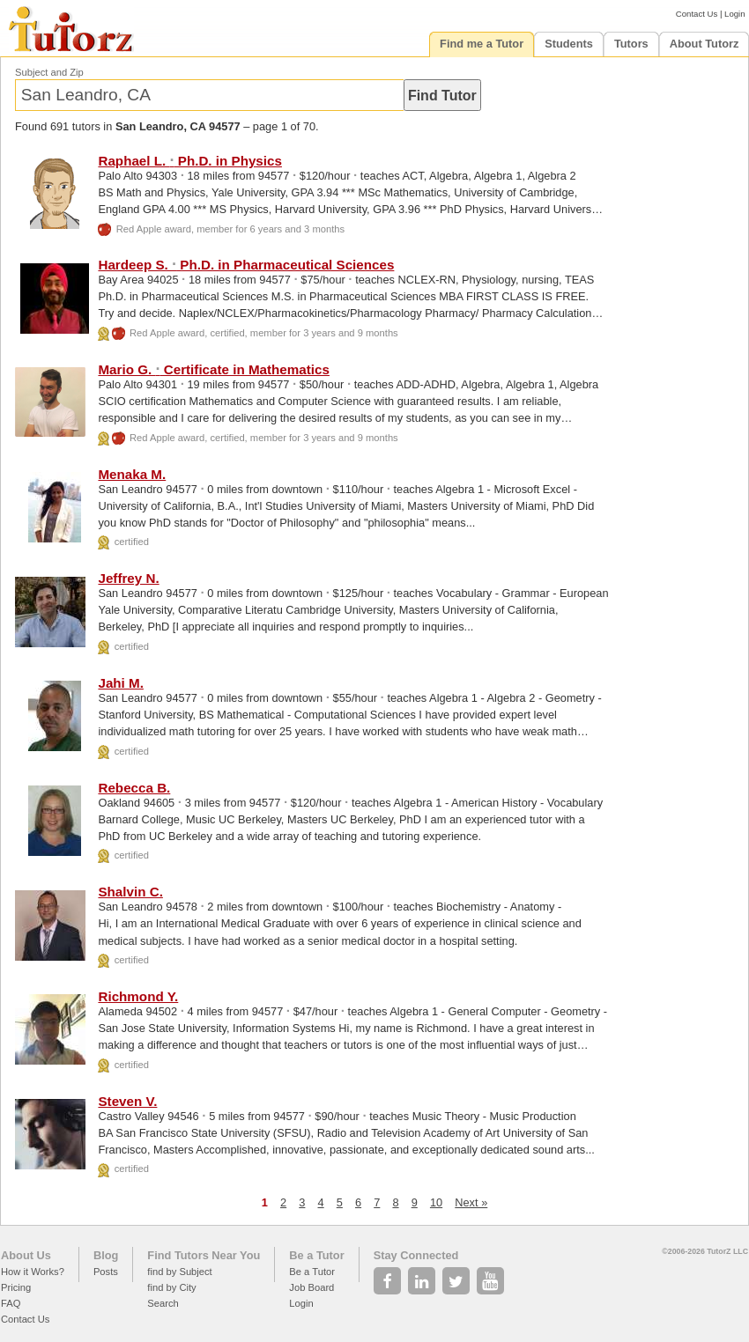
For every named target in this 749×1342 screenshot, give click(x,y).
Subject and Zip (49, 72)
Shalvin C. (130, 891)
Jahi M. (120, 682)
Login (734, 13)
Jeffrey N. (128, 578)
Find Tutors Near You (203, 1255)
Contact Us (696, 13)
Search (162, 1303)
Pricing (16, 1287)
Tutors (631, 43)
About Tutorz (704, 43)
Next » (471, 1202)
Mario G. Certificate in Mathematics (214, 369)
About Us (26, 1255)
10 (436, 1202)
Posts (105, 1271)
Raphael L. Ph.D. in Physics (190, 160)
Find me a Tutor (481, 43)
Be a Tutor (316, 1255)
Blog (105, 1255)
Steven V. (127, 1101)
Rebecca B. (134, 787)
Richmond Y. (138, 996)
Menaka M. (132, 474)
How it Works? (32, 1271)
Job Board (311, 1287)
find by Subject (179, 1271)
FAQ (10, 1303)
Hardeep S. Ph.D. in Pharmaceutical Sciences (246, 264)
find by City (171, 1287)
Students (569, 43)
